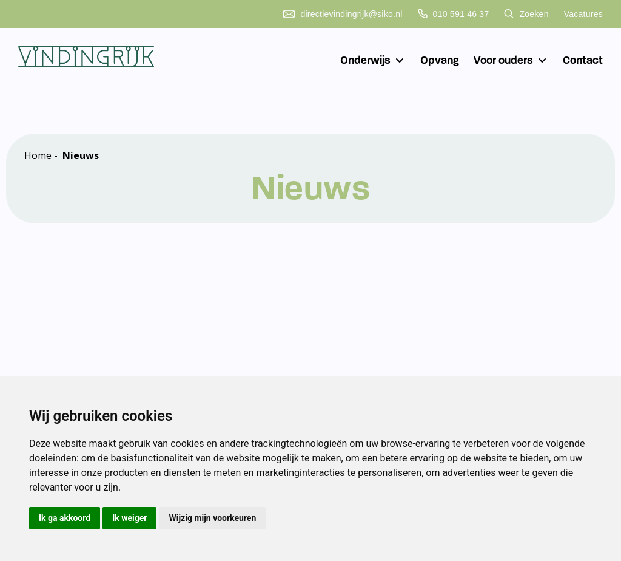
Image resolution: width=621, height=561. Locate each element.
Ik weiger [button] (129, 518)
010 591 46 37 (453, 14)
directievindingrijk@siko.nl (342, 14)
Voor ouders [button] (511, 60)
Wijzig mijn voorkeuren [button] (212, 518)
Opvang (439, 60)
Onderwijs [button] (373, 60)
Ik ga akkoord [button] (64, 518)
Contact (583, 60)
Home (38, 155)
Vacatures (583, 14)
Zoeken (526, 14)
